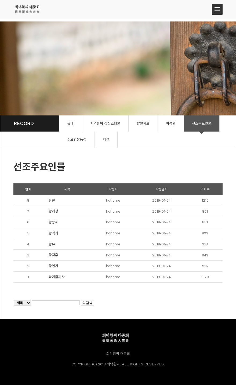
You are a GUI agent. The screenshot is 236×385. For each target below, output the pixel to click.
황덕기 (53, 233)
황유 (52, 244)
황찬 (52, 200)
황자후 (53, 255)
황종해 (53, 222)
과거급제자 (57, 277)
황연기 (53, 266)
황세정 (53, 211)
